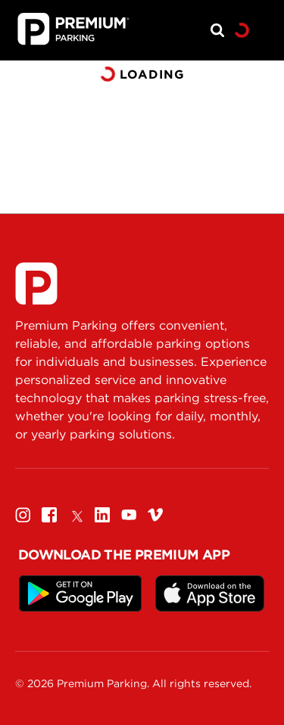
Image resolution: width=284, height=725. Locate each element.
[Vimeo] (155, 514)
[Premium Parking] (36, 283)
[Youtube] (128, 514)
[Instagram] (22, 514)
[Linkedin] (102, 514)
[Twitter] (75, 514)
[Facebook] (49, 514)
